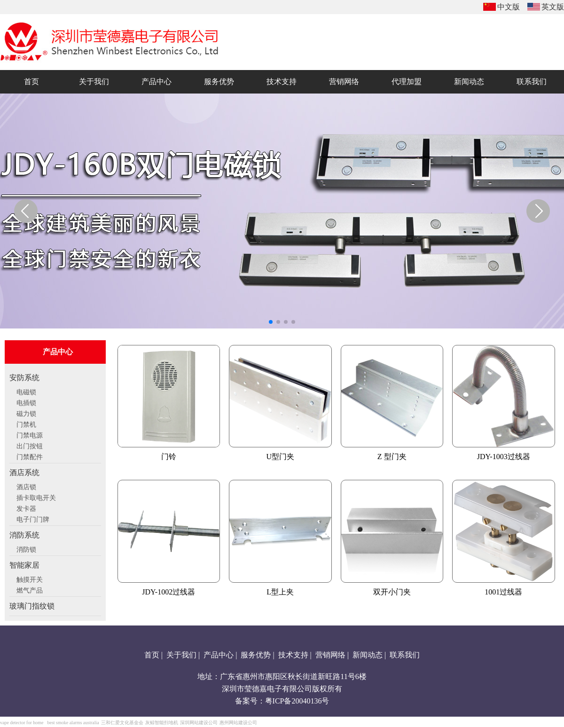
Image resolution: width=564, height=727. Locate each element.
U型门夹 (280, 457)
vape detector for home (21, 722)
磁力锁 (26, 412)
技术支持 (293, 655)
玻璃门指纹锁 (32, 606)
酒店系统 (24, 473)
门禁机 (26, 423)
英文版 (552, 7)
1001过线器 (503, 592)
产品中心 (219, 655)
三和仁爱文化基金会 (122, 722)
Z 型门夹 (392, 457)
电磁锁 (26, 391)
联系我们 (405, 655)
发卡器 (26, 507)
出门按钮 (29, 445)
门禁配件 (29, 455)
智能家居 (24, 565)
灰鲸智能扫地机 (161, 722)
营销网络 (330, 655)
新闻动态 (367, 655)
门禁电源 (29, 434)
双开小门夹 (392, 592)
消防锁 (26, 548)
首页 (151, 655)
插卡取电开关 (36, 496)
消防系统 (24, 535)
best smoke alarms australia (73, 722)
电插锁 (26, 401)
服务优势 (256, 655)
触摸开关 (29, 578)
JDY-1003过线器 (503, 457)
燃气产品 (29, 589)
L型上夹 (280, 592)
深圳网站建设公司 (199, 722)
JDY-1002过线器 (168, 592)
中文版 (508, 7)
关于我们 (181, 655)
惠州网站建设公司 (238, 722)
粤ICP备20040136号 (297, 701)
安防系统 (24, 378)
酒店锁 (26, 486)
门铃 (168, 457)
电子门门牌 (32, 518)
